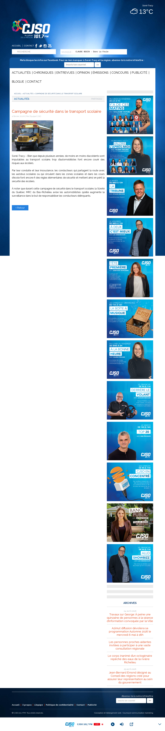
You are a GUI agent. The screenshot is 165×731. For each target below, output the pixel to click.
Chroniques (43, 72)
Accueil (16, 45)
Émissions (100, 72)
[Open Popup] (131, 724)
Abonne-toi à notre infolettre (137, 696)
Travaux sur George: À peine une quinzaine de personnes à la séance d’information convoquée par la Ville (130, 618)
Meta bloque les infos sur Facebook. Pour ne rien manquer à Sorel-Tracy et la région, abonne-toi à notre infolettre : (82, 62)
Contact (29, 45)
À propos (27, 705)
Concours (120, 72)
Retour (20, 207)
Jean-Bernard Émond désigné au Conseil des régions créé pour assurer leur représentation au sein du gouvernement (130, 677)
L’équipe (38, 705)
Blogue (18, 81)
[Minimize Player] (159, 724)
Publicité (139, 72)
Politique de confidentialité (59, 705)
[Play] (112, 724)
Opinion (83, 72)
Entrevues (65, 72)
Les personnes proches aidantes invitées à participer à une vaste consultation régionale (130, 645)
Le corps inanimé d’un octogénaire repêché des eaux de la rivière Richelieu (130, 659)
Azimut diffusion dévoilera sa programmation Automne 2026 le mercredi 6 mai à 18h (130, 631)
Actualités (21, 72)
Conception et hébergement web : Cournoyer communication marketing (123, 713)
